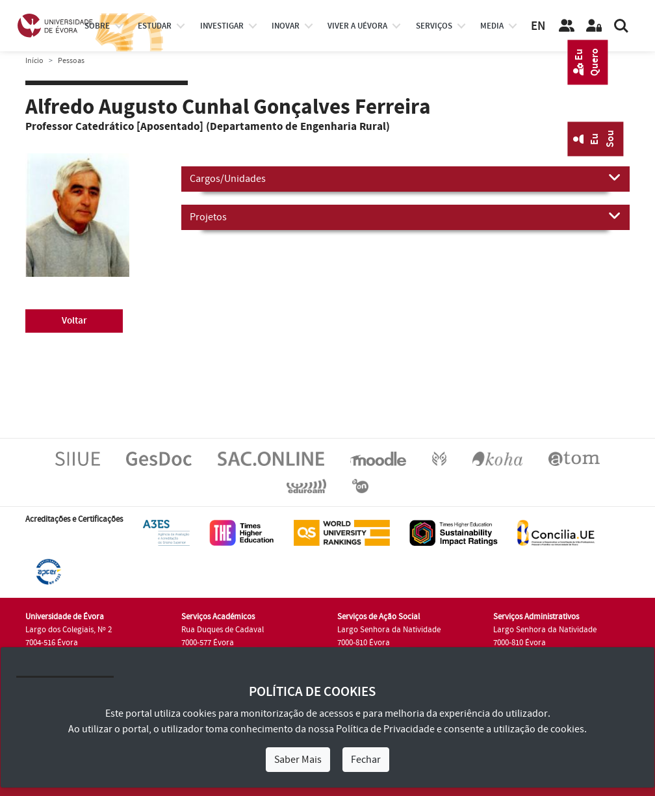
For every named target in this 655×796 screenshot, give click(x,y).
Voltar (74, 321)
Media (492, 26)
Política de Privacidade (385, 729)
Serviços (434, 26)
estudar (155, 26)
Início (34, 61)
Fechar (366, 759)
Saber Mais (298, 759)
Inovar (286, 26)
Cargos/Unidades (405, 178)
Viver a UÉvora (357, 26)
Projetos (405, 216)
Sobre (97, 26)
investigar (222, 26)
